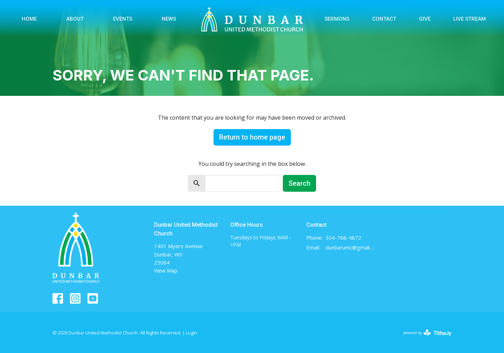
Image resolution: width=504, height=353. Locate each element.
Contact (384, 19)
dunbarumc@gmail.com (351, 247)
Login (191, 333)
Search (299, 183)
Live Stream (469, 19)
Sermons (336, 19)
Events (122, 19)
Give (424, 19)
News (169, 19)
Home (29, 19)
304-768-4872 (343, 237)
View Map (165, 270)
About (75, 19)
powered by (427, 333)
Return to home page (252, 137)
